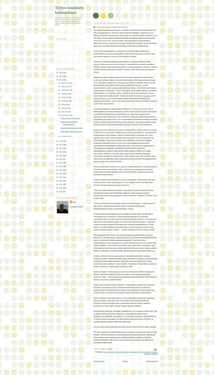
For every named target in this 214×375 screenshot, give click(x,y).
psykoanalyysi (134, 352)
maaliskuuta (65, 90)
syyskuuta (65, 108)
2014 (61, 148)
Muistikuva (147, 96)
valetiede (154, 354)
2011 (61, 80)
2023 (61, 181)
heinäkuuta (65, 101)
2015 (61, 152)
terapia (154, 352)
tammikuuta (65, 83)
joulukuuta (65, 136)
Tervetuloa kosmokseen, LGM (71, 128)
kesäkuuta (65, 97)
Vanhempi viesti (152, 361)
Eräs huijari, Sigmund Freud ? (71, 131)
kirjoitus (96, 64)
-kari (74, 202)
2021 (61, 173)
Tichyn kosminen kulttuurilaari (69, 10)
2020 (61, 170)
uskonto (147, 354)
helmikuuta (65, 86)
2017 (61, 159)
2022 (61, 177)
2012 (61, 141)
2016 (61, 155)
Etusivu (125, 361)
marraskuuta (65, 115)
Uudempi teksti (99, 361)
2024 (61, 184)
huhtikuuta (65, 94)
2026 (61, 192)
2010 (61, 76)
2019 (61, 166)
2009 (61, 73)
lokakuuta (64, 112)
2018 (61, 163)
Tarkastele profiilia (76, 206)
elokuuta (64, 104)
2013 (61, 145)
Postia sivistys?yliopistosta (70, 118)
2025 (61, 188)
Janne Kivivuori (108, 352)
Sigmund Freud (145, 352)
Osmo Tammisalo (121, 352)
